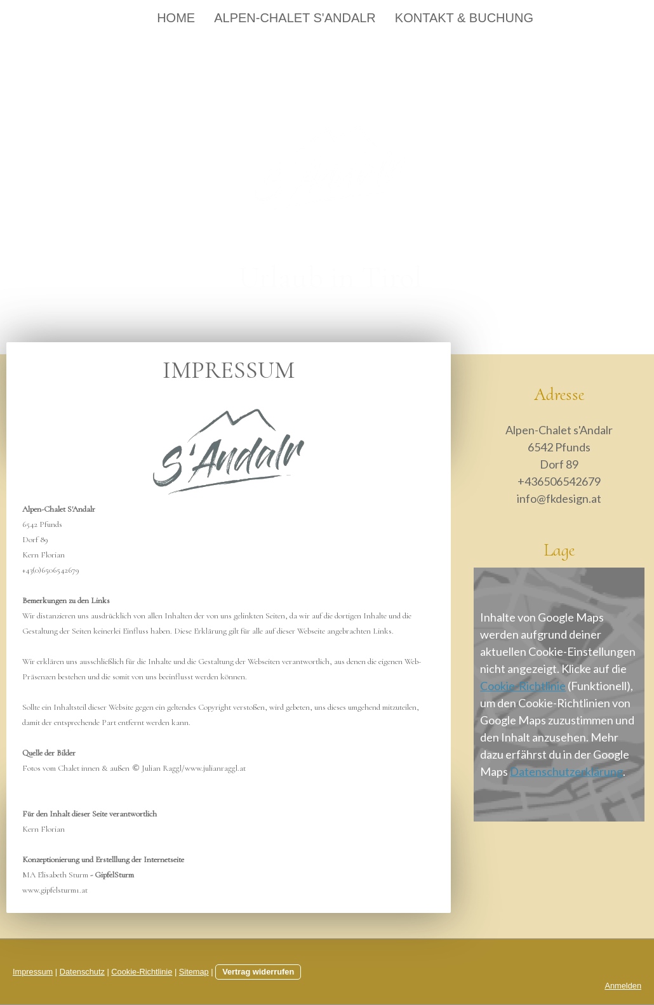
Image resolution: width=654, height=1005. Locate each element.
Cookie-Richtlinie (523, 686)
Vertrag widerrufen (258, 971)
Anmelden (622, 985)
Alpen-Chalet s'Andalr (295, 18)
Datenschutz (82, 971)
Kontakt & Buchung (464, 18)
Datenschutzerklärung (566, 771)
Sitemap (194, 971)
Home (176, 18)
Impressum (33, 971)
